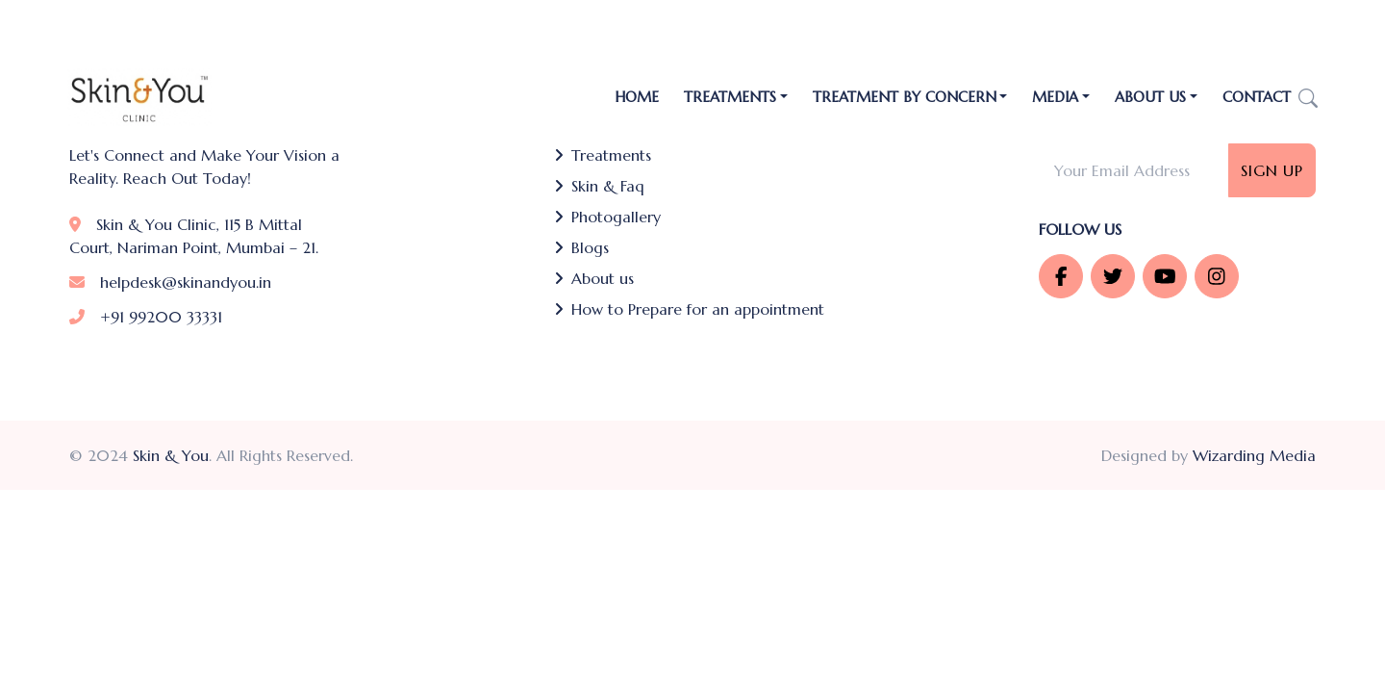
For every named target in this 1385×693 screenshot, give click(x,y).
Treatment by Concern (904, 97)
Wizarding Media (1254, 455)
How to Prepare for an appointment (689, 309)
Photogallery (607, 216)
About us (594, 278)
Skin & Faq (599, 185)
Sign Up (1272, 170)
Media (1055, 97)
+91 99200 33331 (145, 316)
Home (637, 97)
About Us (1150, 97)
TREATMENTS (730, 97)
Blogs (581, 247)
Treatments (602, 155)
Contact (1256, 97)
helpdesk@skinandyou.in (170, 282)
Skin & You (171, 455)
